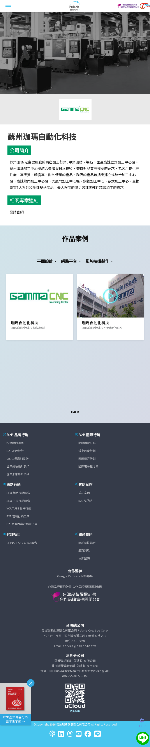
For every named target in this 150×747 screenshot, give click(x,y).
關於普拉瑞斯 (86, 543)
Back (75, 412)
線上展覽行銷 (86, 451)
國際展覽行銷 (86, 443)
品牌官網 (17, 212)
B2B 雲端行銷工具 (18, 516)
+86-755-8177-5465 (75, 676)
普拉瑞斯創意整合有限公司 (73, 724)
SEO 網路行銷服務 (18, 493)
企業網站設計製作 (18, 466)
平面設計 (45, 261)
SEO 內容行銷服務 (18, 501)
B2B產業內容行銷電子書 (22, 524)
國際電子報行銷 (88, 466)
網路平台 (69, 261)
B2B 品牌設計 (15, 451)
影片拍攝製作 (97, 261)
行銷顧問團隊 (15, 443)
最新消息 (84, 550)
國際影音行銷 (86, 458)
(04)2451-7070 (75, 641)
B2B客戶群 (85, 501)
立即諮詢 (84, 558)
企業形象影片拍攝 (18, 474)
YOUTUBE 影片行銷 (19, 508)
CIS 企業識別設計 (17, 458)
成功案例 (84, 493)
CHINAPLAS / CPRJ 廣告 (22, 543)
